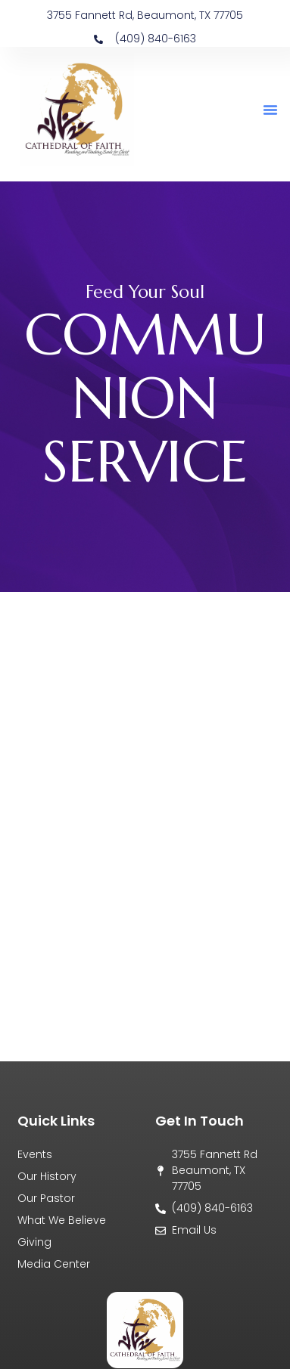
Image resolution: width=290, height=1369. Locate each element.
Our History (46, 1176)
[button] (270, 109)
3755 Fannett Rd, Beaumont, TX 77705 (145, 15)
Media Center (53, 1263)
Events (34, 1154)
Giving (34, 1242)
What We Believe (61, 1220)
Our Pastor (46, 1198)
